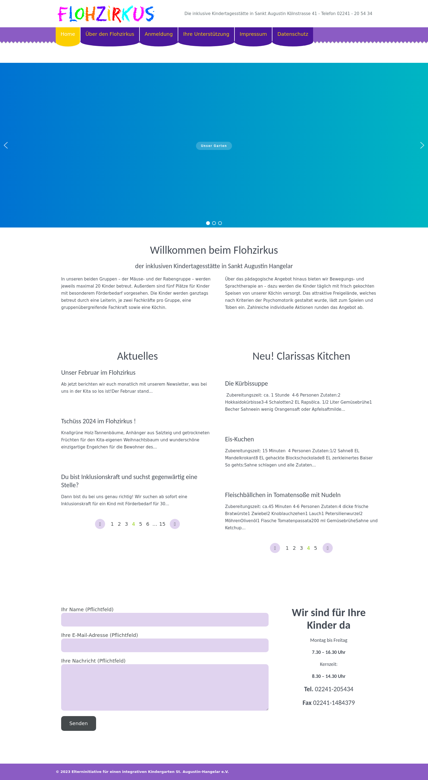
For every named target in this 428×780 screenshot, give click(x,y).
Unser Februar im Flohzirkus (98, 372)
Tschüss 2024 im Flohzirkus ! (98, 421)
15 (162, 524)
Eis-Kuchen (239, 439)
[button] (5, 145)
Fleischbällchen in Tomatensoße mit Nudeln (283, 495)
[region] (214, 145)
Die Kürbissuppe (246, 383)
